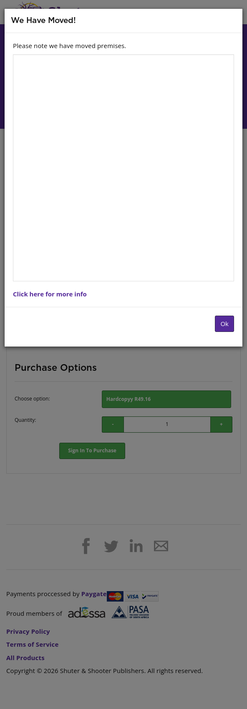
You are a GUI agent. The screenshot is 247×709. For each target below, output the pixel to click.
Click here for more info (50, 294)
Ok (224, 323)
